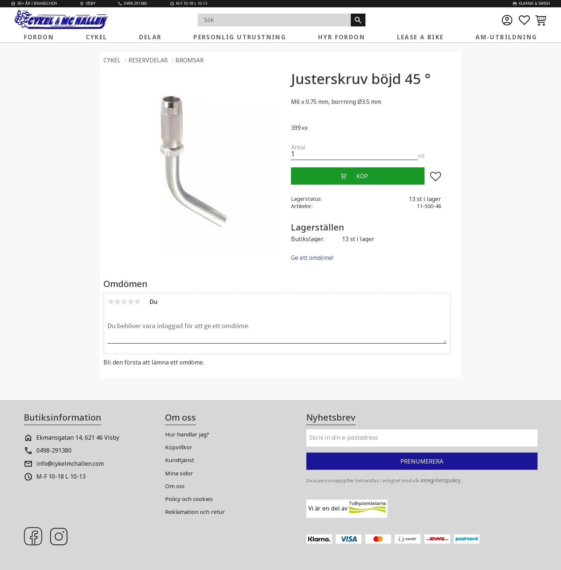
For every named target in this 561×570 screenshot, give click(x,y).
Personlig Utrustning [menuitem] (239, 37)
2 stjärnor (117, 301)
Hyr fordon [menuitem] (341, 37)
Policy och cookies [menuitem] (189, 498)
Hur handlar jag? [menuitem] (187, 434)
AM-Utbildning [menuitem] (506, 37)
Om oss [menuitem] (175, 486)
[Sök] (358, 20)
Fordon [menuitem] (39, 37)
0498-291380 (54, 450)
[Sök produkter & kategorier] (274, 20)
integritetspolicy (440, 480)
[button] (524, 20)
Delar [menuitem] (150, 37)
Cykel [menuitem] (97, 37)
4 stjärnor (130, 301)
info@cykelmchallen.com (70, 464)
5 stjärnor (137, 301)
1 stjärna (111, 301)
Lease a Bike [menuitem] (420, 37)
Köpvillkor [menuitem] (178, 447)
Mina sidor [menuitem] (179, 473)
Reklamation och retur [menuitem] (195, 511)
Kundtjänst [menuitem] (179, 460)
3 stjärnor (124, 301)
